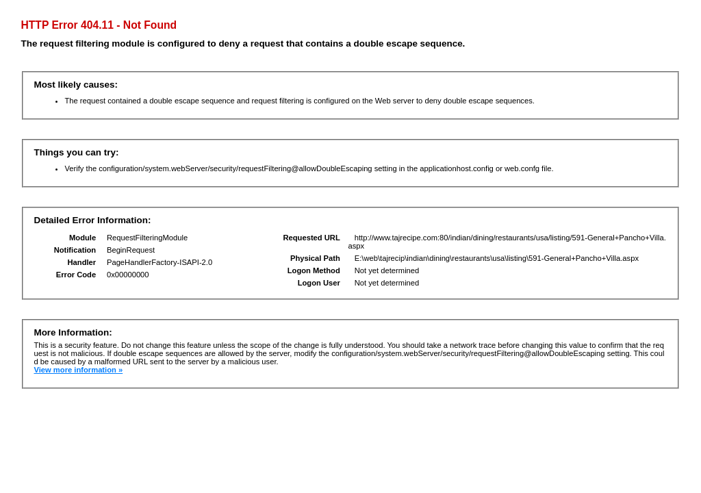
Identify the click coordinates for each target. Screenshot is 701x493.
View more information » (78, 370)
